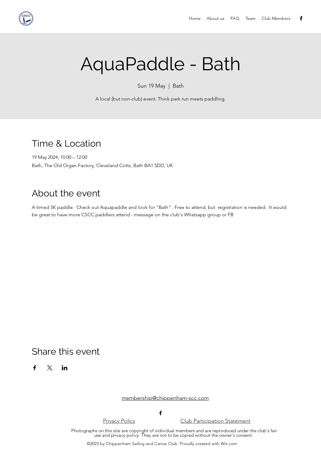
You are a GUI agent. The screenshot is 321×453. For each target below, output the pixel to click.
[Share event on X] (50, 367)
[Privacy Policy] (119, 421)
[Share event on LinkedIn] (65, 367)
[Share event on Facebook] (35, 367)
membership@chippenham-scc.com (165, 398)
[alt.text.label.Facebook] (301, 18)
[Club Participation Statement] (215, 421)
